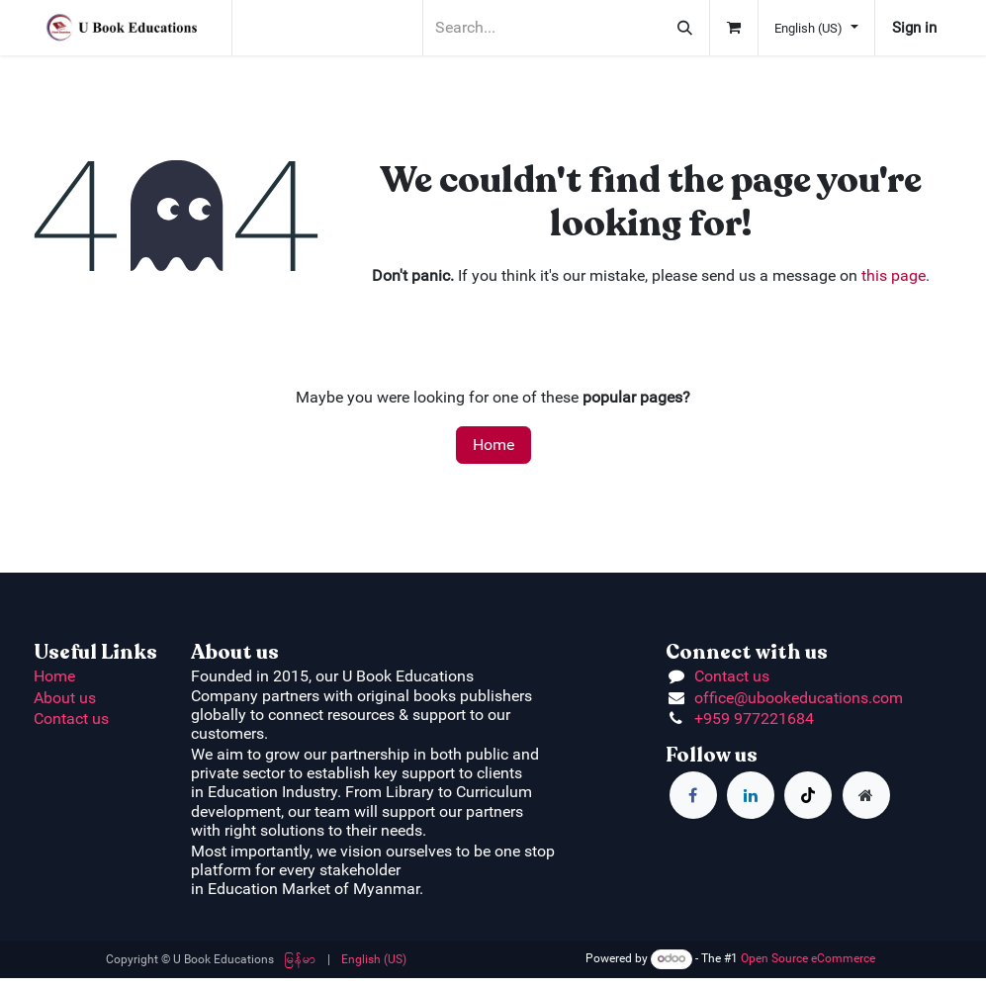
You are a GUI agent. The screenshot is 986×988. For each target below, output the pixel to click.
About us (65, 697)
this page (893, 275)
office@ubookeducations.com (798, 697)
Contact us (71, 718)
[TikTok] (808, 795)
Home (493, 444)
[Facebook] (693, 795)
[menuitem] (300, 959)
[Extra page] (866, 795)
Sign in (914, 28)
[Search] (685, 27)
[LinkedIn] (750, 795)
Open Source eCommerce (808, 958)
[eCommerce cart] (734, 27)
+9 (703, 718)
